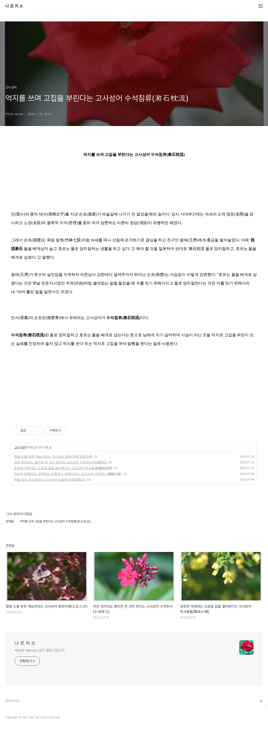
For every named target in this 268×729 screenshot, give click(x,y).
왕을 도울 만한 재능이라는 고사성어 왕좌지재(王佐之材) (53, 456)
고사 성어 (20, 447)
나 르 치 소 (14, 6)
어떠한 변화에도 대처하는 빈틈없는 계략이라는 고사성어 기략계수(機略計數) (68, 474)
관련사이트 (12, 701)
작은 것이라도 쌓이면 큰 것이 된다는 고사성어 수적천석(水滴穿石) (60, 462)
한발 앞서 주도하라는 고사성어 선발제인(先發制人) (49, 479)
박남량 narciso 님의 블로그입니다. (40, 650)
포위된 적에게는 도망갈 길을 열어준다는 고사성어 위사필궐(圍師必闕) (63, 468)
